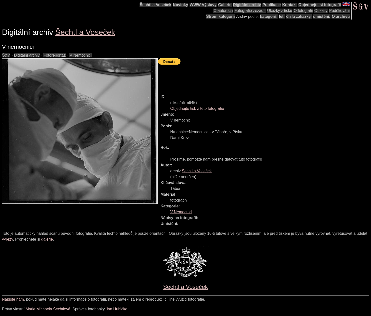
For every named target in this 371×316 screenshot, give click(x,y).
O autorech (223, 11)
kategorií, (268, 16)
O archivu (341, 16)
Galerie (224, 5)
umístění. (321, 16)
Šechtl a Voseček (155, 5)
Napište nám (13, 299)
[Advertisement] (247, 77)
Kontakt (289, 5)
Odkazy (321, 11)
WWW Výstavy (203, 5)
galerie (47, 239)
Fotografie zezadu (250, 11)
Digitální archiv (247, 5)
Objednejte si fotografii (319, 5)
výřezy (7, 239)
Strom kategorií (220, 16)
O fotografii (303, 11)
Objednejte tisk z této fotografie (197, 108)
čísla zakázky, (298, 16)
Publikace (271, 5)
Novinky (180, 5)
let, (282, 16)
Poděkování (339, 11)
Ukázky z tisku (279, 11)
